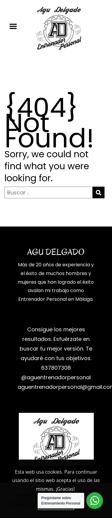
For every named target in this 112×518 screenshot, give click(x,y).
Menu (15, 26)
